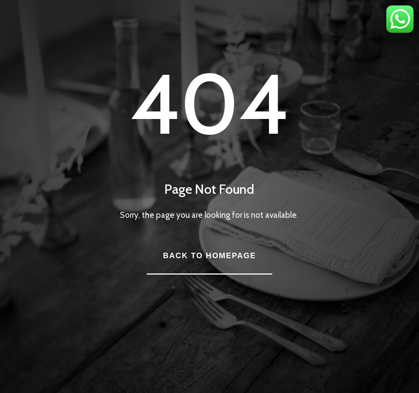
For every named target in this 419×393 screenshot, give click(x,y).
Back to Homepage (209, 255)
